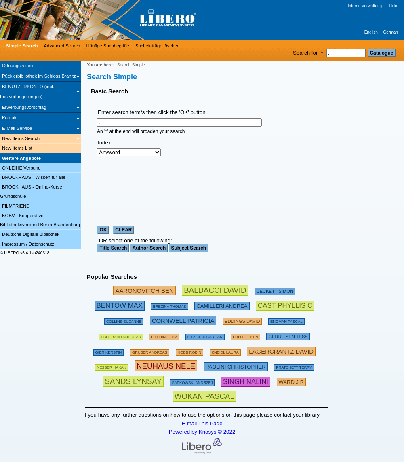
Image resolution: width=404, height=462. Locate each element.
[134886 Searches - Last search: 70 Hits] (205, 335)
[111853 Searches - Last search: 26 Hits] (225, 351)
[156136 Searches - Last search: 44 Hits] (164, 335)
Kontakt (10, 117)
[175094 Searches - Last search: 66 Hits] (294, 366)
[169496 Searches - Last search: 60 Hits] (245, 335)
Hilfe (393, 6)
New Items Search (21, 138)
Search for (305, 53)
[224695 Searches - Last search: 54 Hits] (183, 320)
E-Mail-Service (17, 128)
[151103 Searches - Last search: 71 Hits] (111, 366)
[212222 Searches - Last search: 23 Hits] (236, 366)
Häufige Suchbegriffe (107, 45)
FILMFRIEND (15, 205)
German (390, 32)
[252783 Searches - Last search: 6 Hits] (285, 305)
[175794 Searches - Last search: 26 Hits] (169, 305)
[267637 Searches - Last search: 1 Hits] (245, 381)
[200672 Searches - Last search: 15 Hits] (242, 320)
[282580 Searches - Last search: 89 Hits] (215, 290)
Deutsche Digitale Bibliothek (30, 234)
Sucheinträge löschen (157, 45)
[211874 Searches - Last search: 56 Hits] (287, 335)
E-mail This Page (201, 423)
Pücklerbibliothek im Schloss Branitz (39, 76)
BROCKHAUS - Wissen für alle (33, 177)
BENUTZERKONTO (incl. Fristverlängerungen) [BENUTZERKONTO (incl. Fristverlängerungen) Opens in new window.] (27, 91)
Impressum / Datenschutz (28, 244)
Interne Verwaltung (365, 6)
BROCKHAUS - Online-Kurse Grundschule (31, 191)
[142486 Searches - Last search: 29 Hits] (192, 381)
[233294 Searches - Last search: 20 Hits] (281, 351)
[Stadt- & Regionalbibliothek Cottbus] (121, 20)
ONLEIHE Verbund (21, 167)
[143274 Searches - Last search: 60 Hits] (108, 351)
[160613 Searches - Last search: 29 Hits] (123, 320)
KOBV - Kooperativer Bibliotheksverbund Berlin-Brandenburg (40, 220)
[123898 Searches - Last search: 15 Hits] (286, 320)
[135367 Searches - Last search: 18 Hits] (190, 351)
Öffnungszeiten (17, 65)
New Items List (17, 148)
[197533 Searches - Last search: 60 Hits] (121, 335)
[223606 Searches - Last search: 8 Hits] (291, 381)
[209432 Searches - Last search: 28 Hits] (275, 290)
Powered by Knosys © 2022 (202, 432)
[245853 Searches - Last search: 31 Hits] (144, 290)
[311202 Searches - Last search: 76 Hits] (166, 365)
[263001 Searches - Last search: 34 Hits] (120, 305)
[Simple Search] (21, 46)
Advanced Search (62, 45)
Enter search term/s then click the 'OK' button (152, 112)
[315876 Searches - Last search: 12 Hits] (204, 396)
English (371, 32)
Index (104, 143)
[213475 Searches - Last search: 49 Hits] (221, 305)
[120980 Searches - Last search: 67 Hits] (149, 351)
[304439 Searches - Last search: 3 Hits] (133, 381)
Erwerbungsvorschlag (24, 107)
